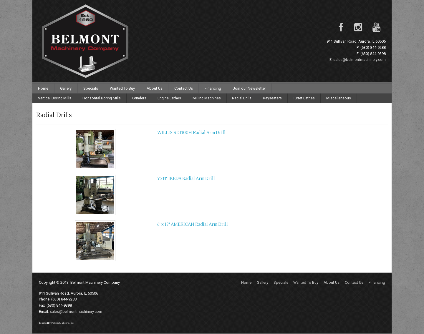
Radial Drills (241, 98)
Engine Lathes (169, 98)
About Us (155, 88)
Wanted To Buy (122, 88)
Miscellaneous (338, 98)
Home (43, 88)
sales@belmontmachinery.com (359, 59)
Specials (90, 88)
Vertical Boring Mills (54, 98)
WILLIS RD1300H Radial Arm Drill (191, 133)
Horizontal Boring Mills (101, 98)
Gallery (66, 88)
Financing (213, 88)
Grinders (139, 98)
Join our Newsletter (249, 88)
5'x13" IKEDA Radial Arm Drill (186, 178)
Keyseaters (272, 98)
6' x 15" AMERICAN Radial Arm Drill (192, 224)
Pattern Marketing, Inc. (62, 323)
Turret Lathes (304, 98)
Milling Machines (207, 98)
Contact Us (183, 88)
